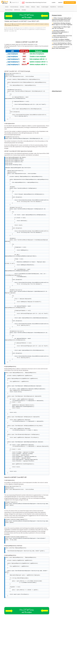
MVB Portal (17, 10)
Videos (27, 7)
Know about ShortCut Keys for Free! (36, 2)
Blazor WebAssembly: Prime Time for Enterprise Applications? (62, 36)
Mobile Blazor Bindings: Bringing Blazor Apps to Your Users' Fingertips (62, 23)
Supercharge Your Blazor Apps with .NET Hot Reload (61, 27)
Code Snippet (44, 7)
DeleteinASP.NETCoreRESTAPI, (33, 24)
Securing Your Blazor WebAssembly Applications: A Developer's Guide (60, 32)
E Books (33, 7)
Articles (22, 7)
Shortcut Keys (8, 10)
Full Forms (60, 7)
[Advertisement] (31, 36)
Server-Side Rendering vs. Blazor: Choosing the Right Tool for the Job (62, 43)
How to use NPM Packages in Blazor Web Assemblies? (60, 47)
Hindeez (24, 10)
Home (6, 7)
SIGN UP (60, 2)
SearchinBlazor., (8, 25)
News (38, 7)
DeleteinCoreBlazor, (44, 24)
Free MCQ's (53, 7)
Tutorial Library (14, 7)
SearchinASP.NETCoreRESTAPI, (20, 24)
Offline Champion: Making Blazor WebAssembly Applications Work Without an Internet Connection (61, 19)
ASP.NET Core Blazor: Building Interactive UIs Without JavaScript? (62, 40)
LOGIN (54, 2)
